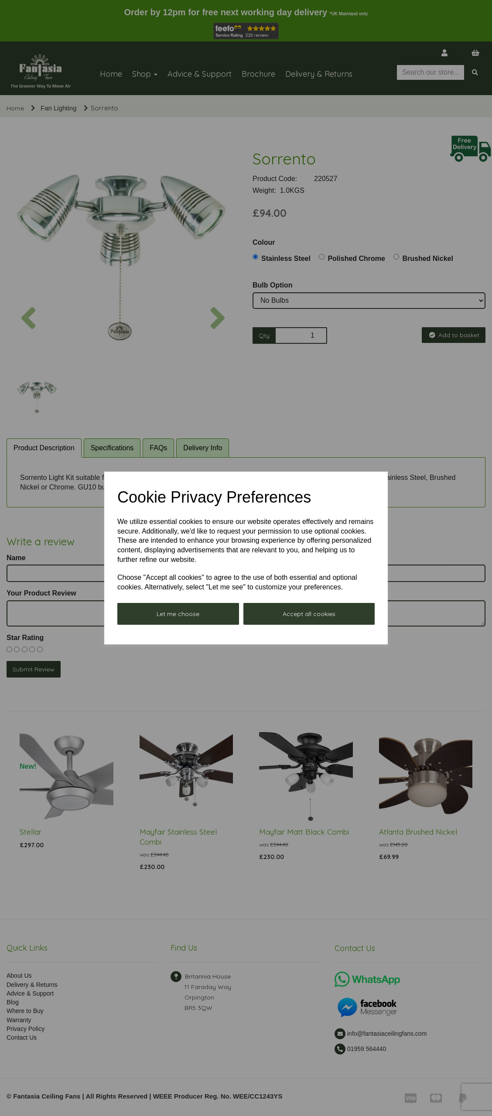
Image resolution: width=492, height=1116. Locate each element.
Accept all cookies (309, 614)
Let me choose (178, 614)
